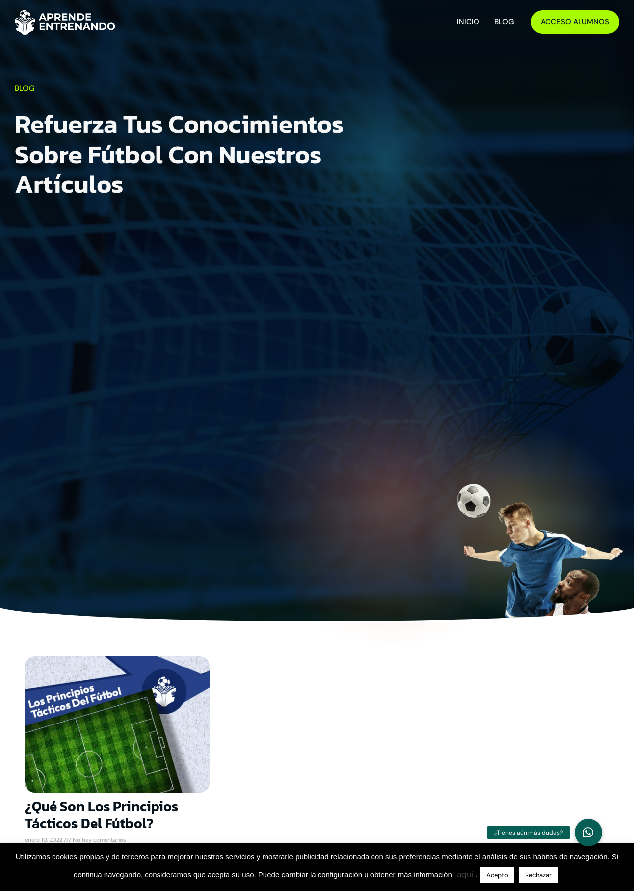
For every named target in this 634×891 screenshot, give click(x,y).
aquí (465, 874)
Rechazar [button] (538, 875)
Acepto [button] (497, 875)
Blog (504, 22)
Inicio (468, 22)
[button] (588, 832)
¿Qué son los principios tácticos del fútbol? (101, 815)
